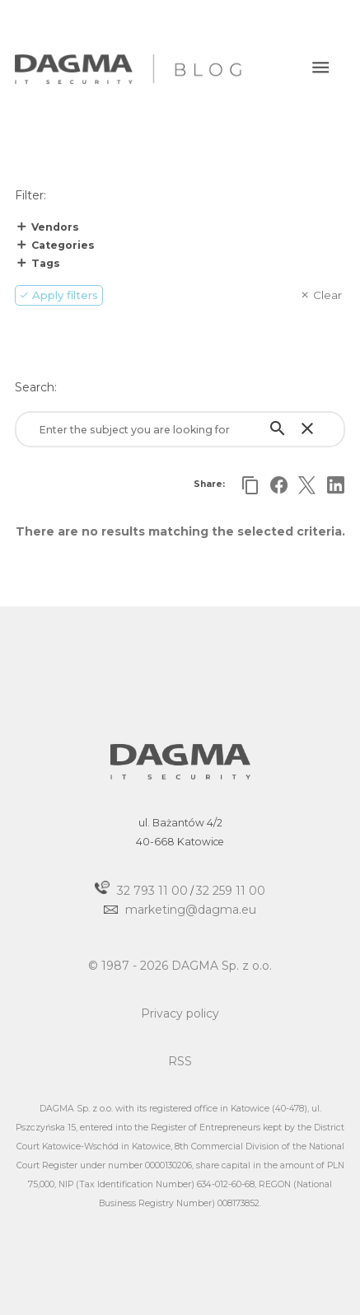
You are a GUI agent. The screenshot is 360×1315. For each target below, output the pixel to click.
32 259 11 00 (230, 889)
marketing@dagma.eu (190, 909)
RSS (180, 1061)
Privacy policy (180, 1013)
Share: (209, 484)
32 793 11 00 (152, 889)
